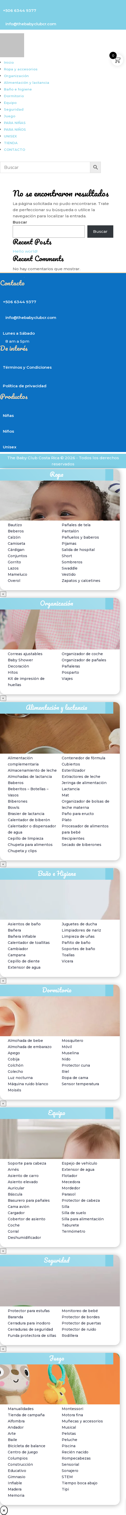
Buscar (20, 222)
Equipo (10, 103)
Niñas (8, 415)
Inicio (9, 62)
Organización (16, 76)
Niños (8, 431)
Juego (9, 116)
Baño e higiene (18, 89)
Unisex (9, 446)
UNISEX (10, 136)
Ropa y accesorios (21, 69)
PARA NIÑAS (15, 123)
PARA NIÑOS (15, 129)
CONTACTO (14, 149)
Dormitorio (14, 96)
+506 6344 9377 (19, 10)
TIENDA (11, 143)
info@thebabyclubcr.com (30, 23)
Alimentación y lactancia (26, 82)
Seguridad (14, 109)
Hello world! (25, 251)
